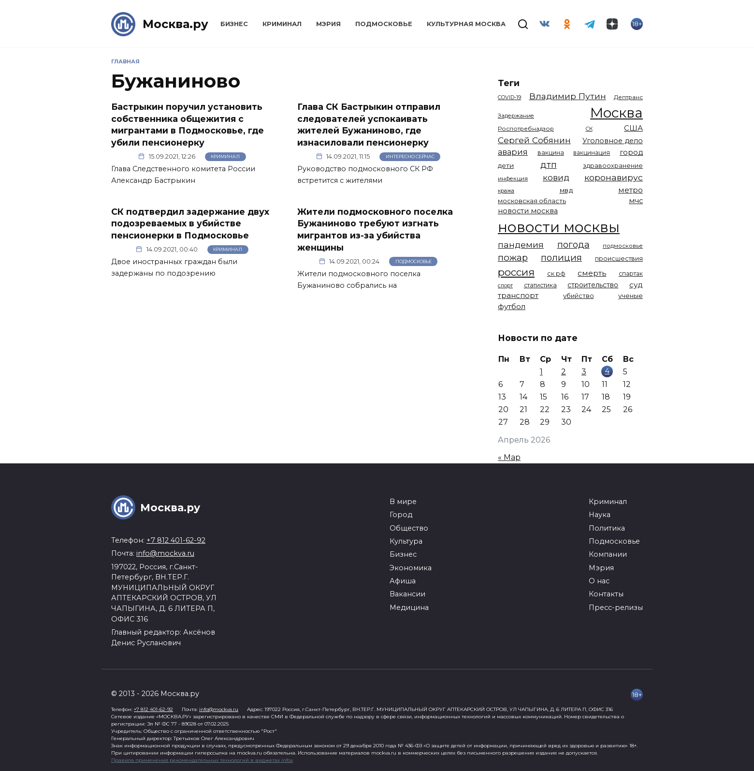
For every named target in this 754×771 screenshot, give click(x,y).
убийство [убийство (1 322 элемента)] (578, 295)
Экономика (411, 567)
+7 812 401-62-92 (175, 540)
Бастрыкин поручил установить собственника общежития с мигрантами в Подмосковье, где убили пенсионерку (187, 125)
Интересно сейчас (410, 156)
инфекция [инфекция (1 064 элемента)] (513, 178)
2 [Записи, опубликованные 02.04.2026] (563, 371)
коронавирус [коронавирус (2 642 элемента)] (613, 177)
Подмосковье (383, 24)
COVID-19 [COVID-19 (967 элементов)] (509, 97)
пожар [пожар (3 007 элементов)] (513, 257)
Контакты (606, 594)
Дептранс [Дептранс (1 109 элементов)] (628, 97)
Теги (509, 83)
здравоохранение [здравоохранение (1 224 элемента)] (613, 165)
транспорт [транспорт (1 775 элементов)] (518, 295)
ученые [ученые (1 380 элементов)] (630, 295)
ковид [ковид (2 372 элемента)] (556, 177)
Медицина (409, 607)
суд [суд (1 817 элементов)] (636, 284)
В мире (403, 501)
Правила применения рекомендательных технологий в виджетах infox (202, 760)
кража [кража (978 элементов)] (506, 190)
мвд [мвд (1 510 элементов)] (566, 190)
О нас (599, 581)
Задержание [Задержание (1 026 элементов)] (516, 115)
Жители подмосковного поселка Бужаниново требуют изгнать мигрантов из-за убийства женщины (375, 229)
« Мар (509, 457)
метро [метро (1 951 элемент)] (630, 189)
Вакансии (407, 594)
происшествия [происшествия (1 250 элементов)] (619, 258)
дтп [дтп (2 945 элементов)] (548, 164)
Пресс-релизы (616, 607)
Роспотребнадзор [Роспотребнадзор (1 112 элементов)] (526, 128)
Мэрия (328, 24)
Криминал (282, 24)
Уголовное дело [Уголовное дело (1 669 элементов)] (612, 140)
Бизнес (234, 24)
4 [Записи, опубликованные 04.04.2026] (607, 370)
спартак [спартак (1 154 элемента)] (631, 273)
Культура (406, 541)
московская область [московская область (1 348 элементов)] (532, 201)
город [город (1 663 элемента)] (631, 152)
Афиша (403, 581)
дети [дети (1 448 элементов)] (506, 165)
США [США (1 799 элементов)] (633, 128)
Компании (608, 554)
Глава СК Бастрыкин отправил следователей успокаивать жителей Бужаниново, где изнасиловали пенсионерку (368, 125)
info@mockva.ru (165, 553)
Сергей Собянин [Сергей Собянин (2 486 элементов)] (534, 140)
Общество (409, 528)
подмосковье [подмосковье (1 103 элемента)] (623, 245)
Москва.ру (175, 24)
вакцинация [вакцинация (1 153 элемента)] (591, 152)
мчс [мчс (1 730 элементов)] (636, 200)
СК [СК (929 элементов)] (589, 129)
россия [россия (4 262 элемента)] (516, 272)
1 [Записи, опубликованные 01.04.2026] (541, 371)
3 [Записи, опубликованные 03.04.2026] (583, 371)
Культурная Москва (466, 24)
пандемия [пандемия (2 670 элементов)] (521, 244)
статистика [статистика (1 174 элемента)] (540, 285)
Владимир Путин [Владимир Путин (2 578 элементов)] (567, 96)
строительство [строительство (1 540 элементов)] (592, 285)
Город (401, 514)
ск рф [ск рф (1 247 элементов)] (556, 273)
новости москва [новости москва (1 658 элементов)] (528, 211)
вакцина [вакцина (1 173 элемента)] (550, 152)
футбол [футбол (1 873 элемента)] (511, 306)
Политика (607, 528)
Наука (599, 514)
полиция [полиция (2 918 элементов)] (561, 257)
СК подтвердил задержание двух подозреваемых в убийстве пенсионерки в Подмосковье (190, 223)
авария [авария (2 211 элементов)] (513, 152)
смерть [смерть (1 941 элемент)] (592, 273)
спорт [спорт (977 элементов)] (505, 285)
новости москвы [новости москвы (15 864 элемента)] (559, 227)
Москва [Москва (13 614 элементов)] (616, 112)
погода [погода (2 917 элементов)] (573, 244)
